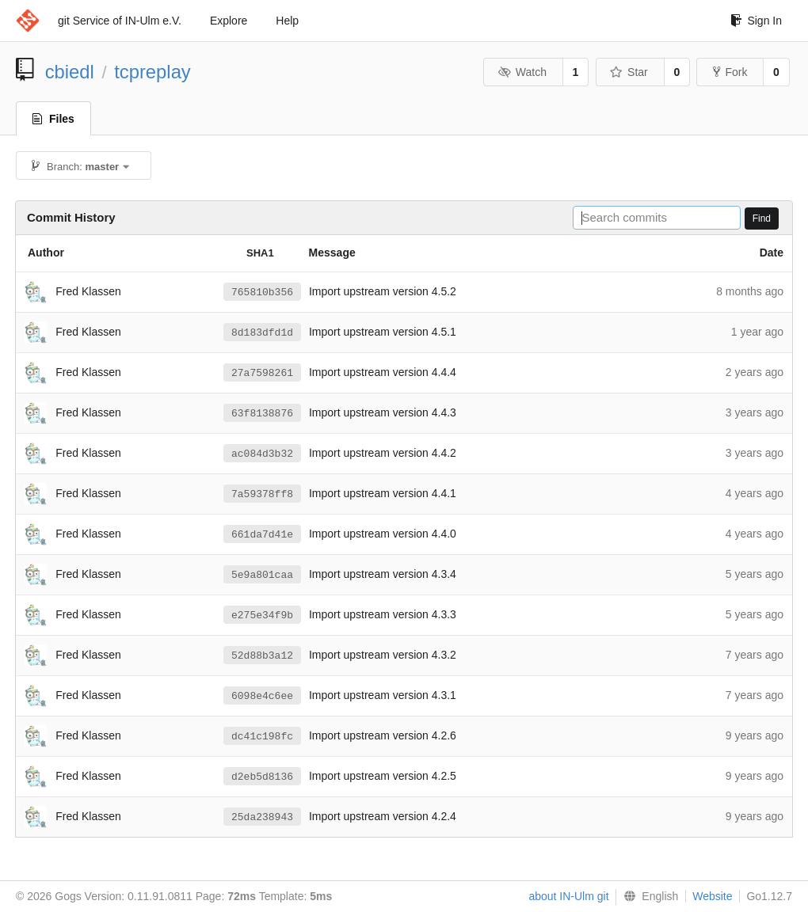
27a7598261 (262, 373)
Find (762, 218)
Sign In (756, 20)
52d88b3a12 (262, 655)
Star (629, 72)
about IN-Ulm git (568, 896)
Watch (522, 72)
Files (53, 118)
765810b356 (262, 292)
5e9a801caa (262, 575)
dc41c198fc (262, 736)
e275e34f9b (262, 615)
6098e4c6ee (262, 696)
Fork (730, 72)
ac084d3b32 (262, 453)
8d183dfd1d (262, 332)
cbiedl (69, 71)
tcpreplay (152, 71)
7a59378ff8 (262, 494)
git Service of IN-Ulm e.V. (119, 20)
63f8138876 (262, 413)
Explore (228, 20)
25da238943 (262, 817)
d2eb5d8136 (262, 777)
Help (287, 20)
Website (712, 896)
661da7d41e (262, 534)
